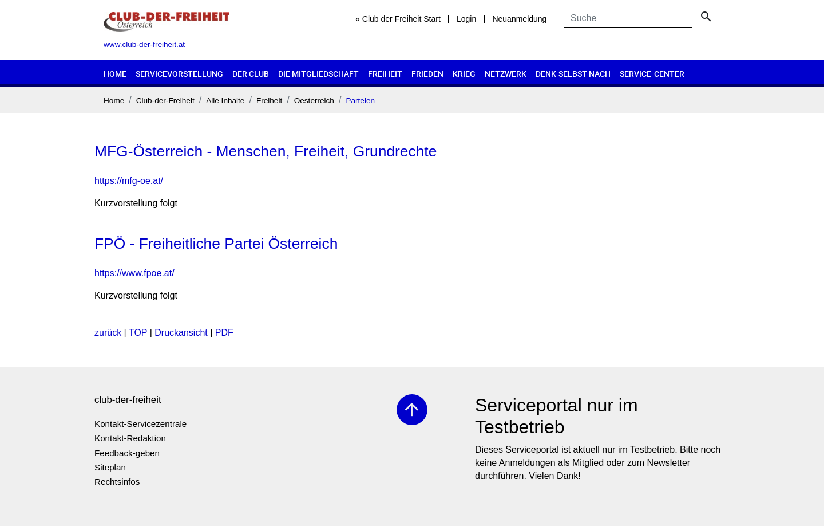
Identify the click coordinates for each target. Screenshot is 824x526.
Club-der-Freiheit (165, 100)
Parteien (360, 100)
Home (115, 73)
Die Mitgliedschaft (318, 73)
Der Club (250, 73)
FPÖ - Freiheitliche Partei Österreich (216, 243)
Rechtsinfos (117, 481)
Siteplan (110, 467)
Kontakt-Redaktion (130, 438)
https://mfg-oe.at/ (128, 181)
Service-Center (652, 73)
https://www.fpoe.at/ (134, 273)
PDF (224, 332)
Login (466, 19)
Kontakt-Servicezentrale (140, 424)
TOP (138, 332)
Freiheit (385, 73)
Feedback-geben (127, 453)
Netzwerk (505, 73)
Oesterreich (314, 100)
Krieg (464, 73)
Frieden (427, 73)
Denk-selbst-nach (573, 73)
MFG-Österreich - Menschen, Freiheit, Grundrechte (265, 151)
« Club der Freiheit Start (398, 19)
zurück (107, 332)
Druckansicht (180, 332)
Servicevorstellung (179, 73)
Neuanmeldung (519, 19)
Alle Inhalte (225, 100)
